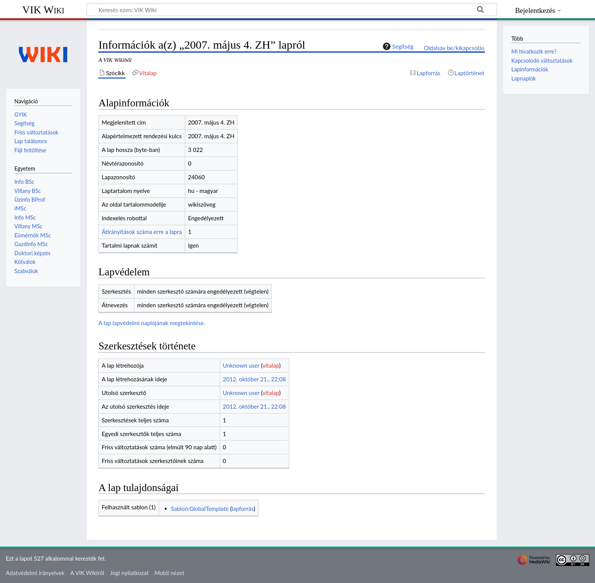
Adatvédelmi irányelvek (35, 572)
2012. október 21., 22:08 (254, 379)
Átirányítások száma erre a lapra (142, 231)
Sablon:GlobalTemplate (200, 508)
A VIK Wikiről (87, 572)
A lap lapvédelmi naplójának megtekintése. (151, 322)
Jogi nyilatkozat (129, 572)
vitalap (271, 365)
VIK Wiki (43, 10)
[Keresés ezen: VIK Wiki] (292, 9)
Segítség (397, 46)
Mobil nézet (169, 572)
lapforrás (242, 508)
